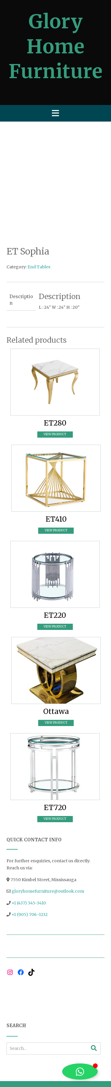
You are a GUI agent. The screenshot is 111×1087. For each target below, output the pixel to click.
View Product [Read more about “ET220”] (55, 584)
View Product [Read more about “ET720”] (55, 776)
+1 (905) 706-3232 (30, 872)
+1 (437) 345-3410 (29, 860)
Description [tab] (21, 257)
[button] (55, 113)
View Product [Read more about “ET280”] (55, 392)
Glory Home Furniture (56, 46)
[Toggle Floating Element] (80, 1071)
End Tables (39, 224)
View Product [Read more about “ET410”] (56, 488)
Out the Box (66, 1049)
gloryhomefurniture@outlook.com (48, 848)
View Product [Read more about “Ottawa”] (56, 680)
